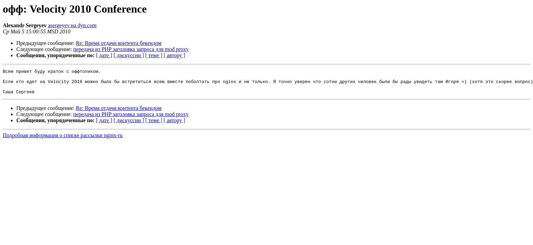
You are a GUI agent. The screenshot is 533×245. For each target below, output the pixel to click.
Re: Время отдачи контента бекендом (118, 43)
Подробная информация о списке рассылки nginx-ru (63, 140)
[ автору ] (174, 55)
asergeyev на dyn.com (72, 25)
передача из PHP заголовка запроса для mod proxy (131, 49)
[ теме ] (153, 55)
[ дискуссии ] (129, 55)
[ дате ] (104, 55)
